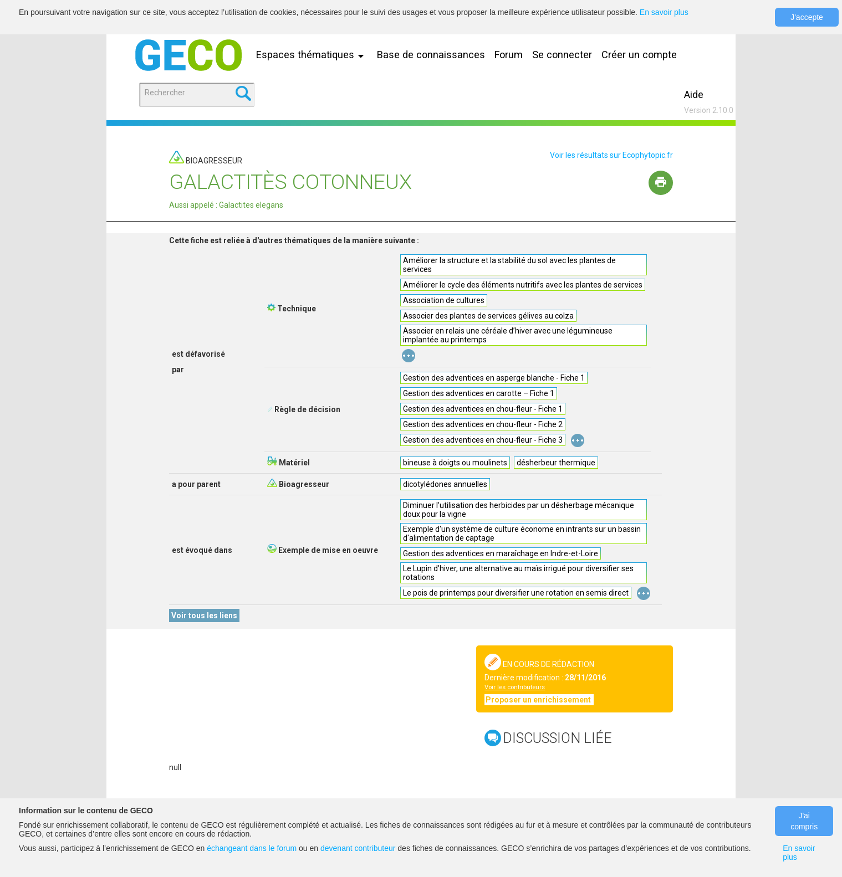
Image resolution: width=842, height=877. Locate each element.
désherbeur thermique (556, 462)
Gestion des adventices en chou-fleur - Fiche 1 (483, 408)
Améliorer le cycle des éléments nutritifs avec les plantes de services (522, 284)
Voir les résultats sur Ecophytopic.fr (611, 155)
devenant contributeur (357, 848)
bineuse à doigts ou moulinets (455, 462)
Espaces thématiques (312, 54)
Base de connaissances (431, 54)
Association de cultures (443, 300)
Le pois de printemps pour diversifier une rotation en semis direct (516, 592)
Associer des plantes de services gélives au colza (488, 315)
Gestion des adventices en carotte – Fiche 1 (478, 393)
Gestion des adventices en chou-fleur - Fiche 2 (483, 424)
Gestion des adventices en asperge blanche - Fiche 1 (494, 377)
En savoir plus (664, 12)
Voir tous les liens (204, 615)
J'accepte (806, 17)
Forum (508, 54)
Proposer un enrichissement (539, 699)
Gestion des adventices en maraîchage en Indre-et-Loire (500, 553)
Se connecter (562, 54)
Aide (693, 94)
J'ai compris (804, 821)
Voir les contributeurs (514, 687)
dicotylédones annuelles (445, 484)
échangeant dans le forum (252, 848)
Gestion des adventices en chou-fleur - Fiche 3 (483, 439)
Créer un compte (639, 54)
